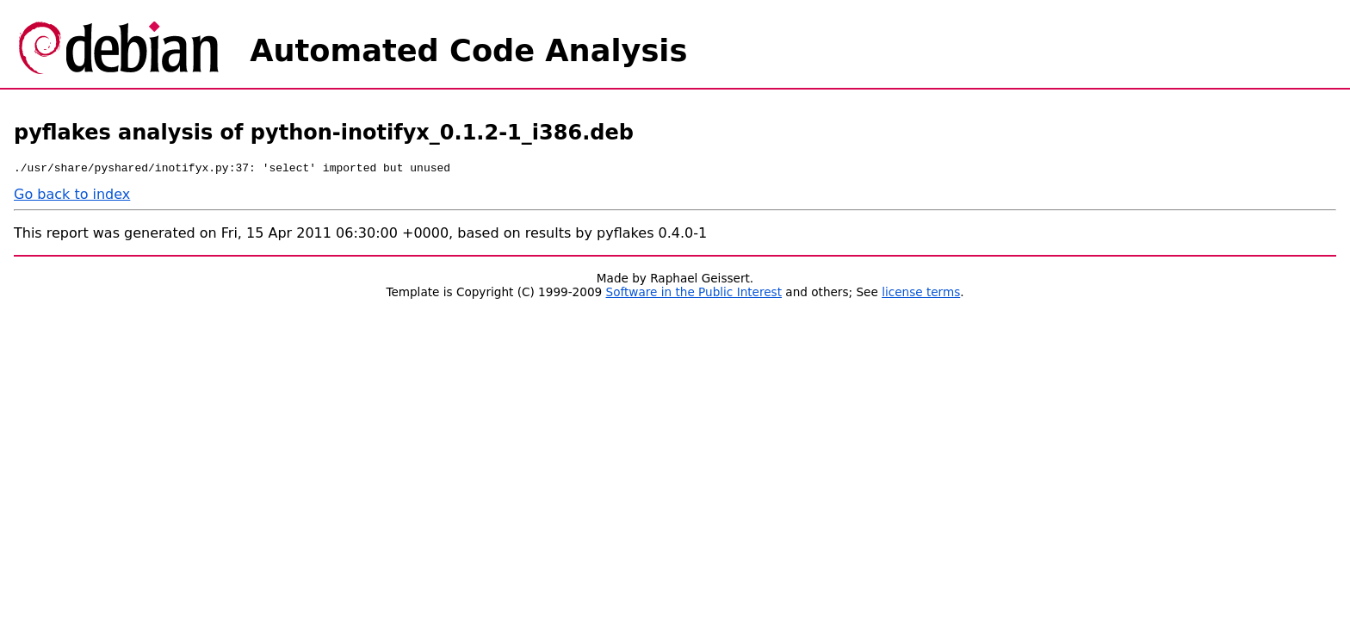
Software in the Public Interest (694, 294)
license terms (921, 294)
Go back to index (72, 197)
